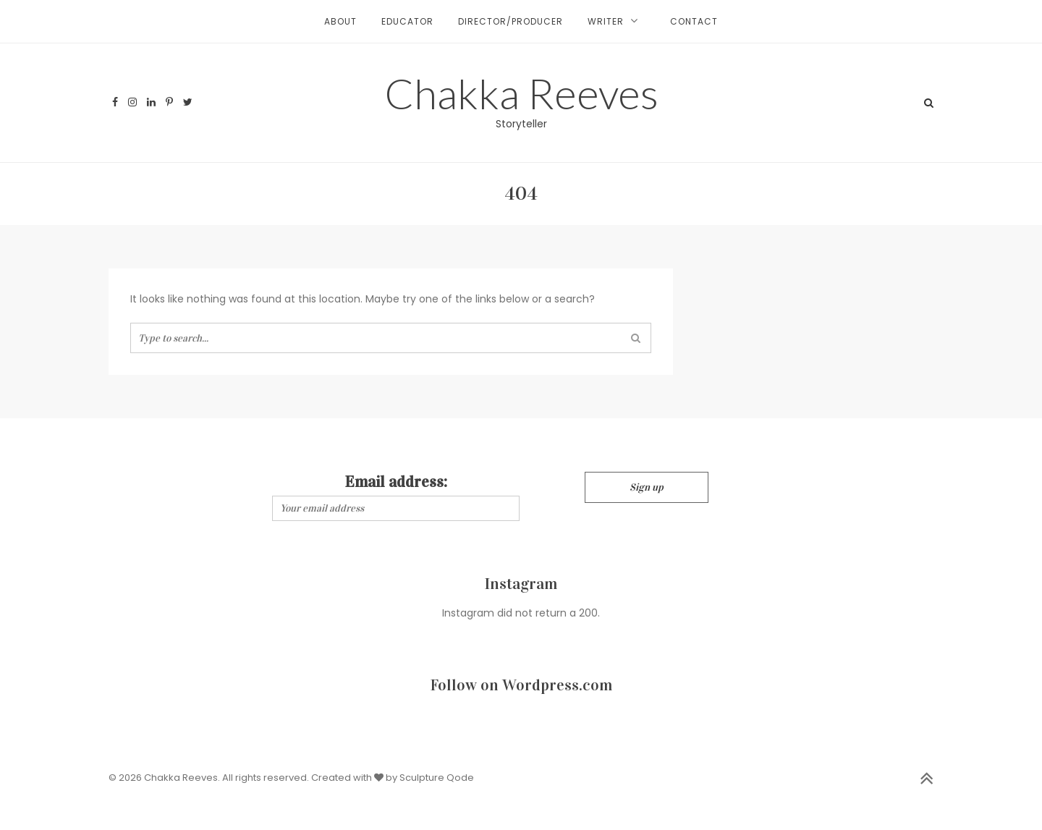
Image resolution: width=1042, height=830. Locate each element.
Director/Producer (510, 21)
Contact (694, 21)
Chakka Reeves (521, 93)
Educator (407, 21)
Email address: (396, 481)
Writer (606, 21)
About (340, 21)
